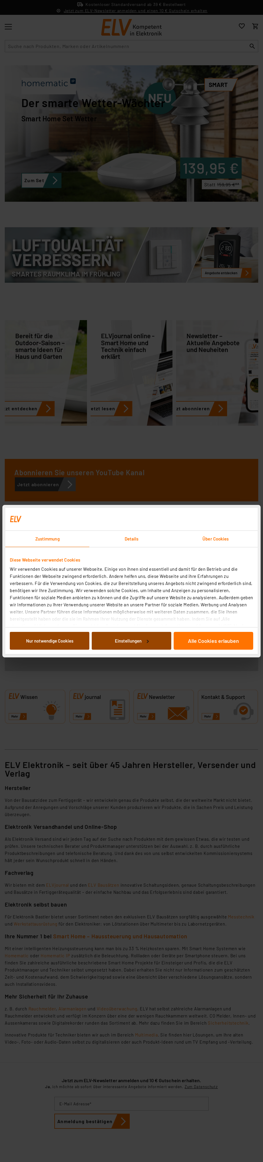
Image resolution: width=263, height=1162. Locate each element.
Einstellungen (132, 640)
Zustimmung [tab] (47, 538)
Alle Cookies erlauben (213, 641)
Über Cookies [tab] (215, 538)
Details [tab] (132, 538)
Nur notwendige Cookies (49, 640)
